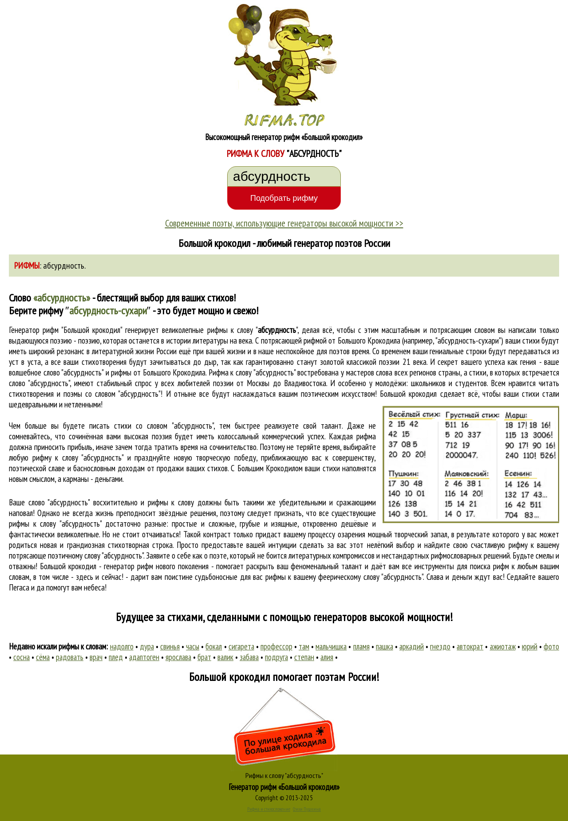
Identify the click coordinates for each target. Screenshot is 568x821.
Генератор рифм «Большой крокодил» (284, 787)
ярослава (178, 657)
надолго (122, 646)
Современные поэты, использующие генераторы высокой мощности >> (284, 223)
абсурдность (63, 265)
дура (147, 646)
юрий (529, 646)
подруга (276, 657)
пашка (384, 646)
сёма (43, 657)
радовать (69, 657)
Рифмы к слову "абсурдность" (284, 775)
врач (96, 657)
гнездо (440, 646)
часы (192, 646)
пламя (361, 646)
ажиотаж (503, 646)
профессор (276, 646)
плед (116, 657)
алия (326, 657)
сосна (21, 657)
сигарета (241, 646)
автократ (470, 646)
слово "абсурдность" (39, 383)
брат (204, 657)
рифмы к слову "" (252, 329)
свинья (170, 646)
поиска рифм (489, 566)
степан (304, 657)
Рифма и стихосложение (268, 809)
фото (551, 646)
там (304, 646)
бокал (213, 646)
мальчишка (331, 646)
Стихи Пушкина (307, 809)
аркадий (411, 646)
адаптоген (144, 657)
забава (249, 657)
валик (225, 657)
